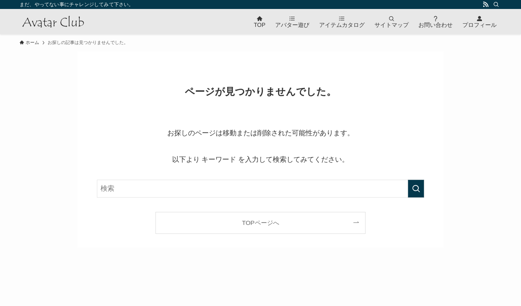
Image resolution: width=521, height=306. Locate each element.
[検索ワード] (260, 189)
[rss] (485, 4)
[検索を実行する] (416, 189)
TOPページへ (260, 222)
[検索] (496, 4)
